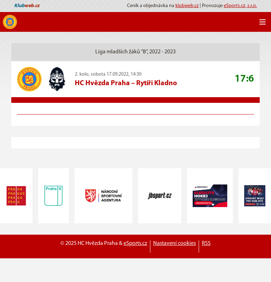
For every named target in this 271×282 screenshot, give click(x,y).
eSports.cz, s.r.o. (240, 5)
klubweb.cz (187, 5)
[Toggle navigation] (262, 22)
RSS (206, 243)
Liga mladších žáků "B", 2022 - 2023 (135, 52)
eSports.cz (135, 243)
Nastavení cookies (174, 243)
